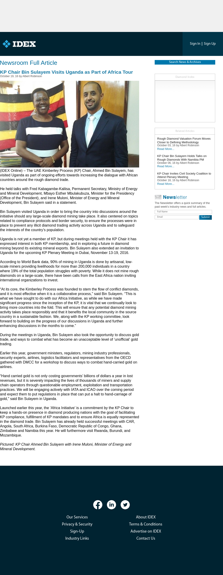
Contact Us (145, 538)
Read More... (165, 149)
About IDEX (146, 517)
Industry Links (77, 538)
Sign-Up (77, 531)
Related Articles (184, 131)
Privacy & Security (77, 524)
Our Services (77, 517)
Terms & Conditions (145, 524)
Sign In (195, 44)
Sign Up (210, 44)
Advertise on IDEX (145, 531)
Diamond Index (185, 77)
